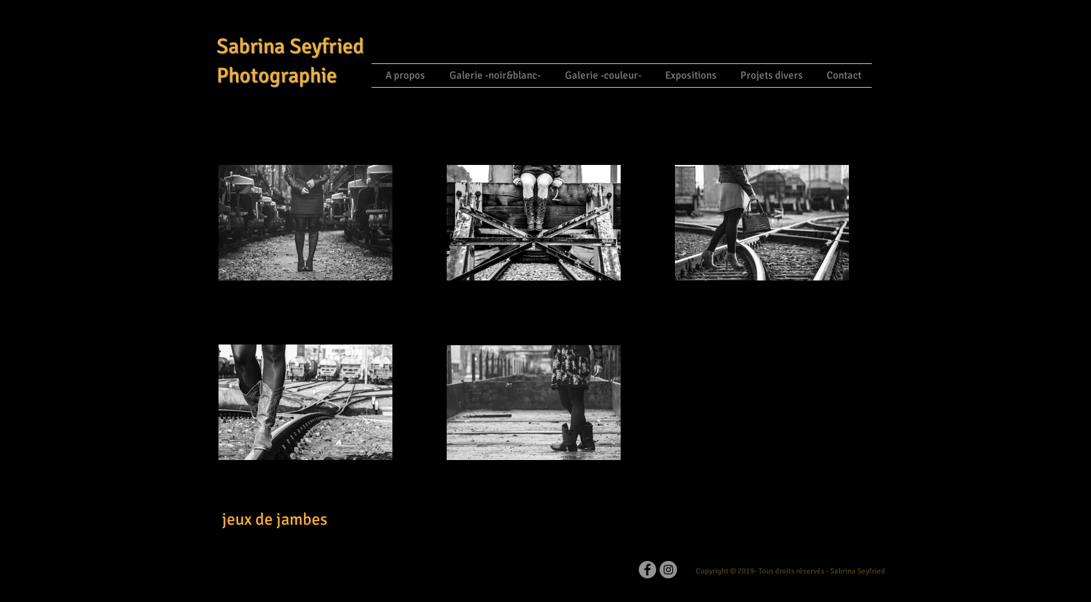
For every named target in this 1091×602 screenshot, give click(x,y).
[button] (493, 75)
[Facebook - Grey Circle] (647, 569)
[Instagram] (668, 569)
